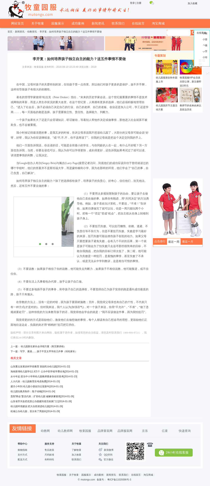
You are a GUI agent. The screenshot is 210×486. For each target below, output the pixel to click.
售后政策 (49, 450)
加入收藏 (192, 3)
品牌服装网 (124, 430)
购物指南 (22, 450)
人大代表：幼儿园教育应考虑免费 (28, 381)
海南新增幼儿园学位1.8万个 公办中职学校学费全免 (38, 371)
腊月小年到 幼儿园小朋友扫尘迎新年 (30, 386)
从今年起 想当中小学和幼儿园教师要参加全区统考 (37, 376)
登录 (132, 3)
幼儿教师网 (65, 430)
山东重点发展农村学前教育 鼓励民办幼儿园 (34, 366)
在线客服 (201, 32)
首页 (10, 31)
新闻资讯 (98, 23)
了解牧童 (76, 450)
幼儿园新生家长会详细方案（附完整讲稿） (43, 346)
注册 (139, 3)
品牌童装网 (105, 430)
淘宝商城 (158, 23)
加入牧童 (76, 454)
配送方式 (22, 459)
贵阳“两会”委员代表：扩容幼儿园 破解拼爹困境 (36, 396)
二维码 (202, 67)
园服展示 (57, 23)
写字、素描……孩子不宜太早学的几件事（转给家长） (48, 351)
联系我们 (118, 23)
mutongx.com (88, 479)
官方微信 (108, 459)
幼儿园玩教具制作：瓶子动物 (26, 391)
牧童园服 (85, 430)
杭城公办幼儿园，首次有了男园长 (28, 411)
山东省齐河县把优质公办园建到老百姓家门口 (34, 401)
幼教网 (45, 430)
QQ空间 (108, 454)
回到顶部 (202, 54)
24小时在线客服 (174, 452)
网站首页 (17, 23)
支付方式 (22, 454)
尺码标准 (49, 454)
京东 (145, 430)
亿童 (165, 430)
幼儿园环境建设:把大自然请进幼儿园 (30, 406)
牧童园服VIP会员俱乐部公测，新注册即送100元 (190, 81)
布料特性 (49, 459)
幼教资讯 (32, 31)
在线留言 (138, 23)
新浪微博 (108, 450)
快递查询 (185, 430)
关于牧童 (37, 23)
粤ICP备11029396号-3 (119, 479)
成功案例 (77, 23)
